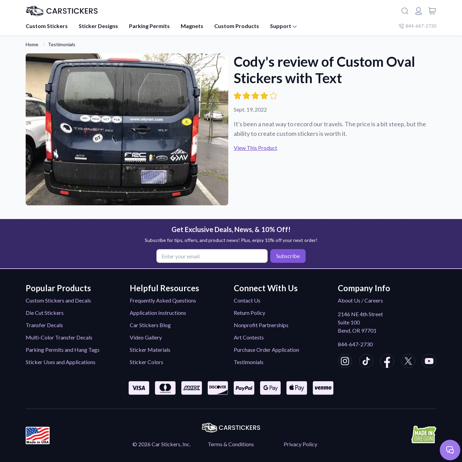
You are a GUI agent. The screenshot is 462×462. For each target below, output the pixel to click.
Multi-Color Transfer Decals (59, 337)
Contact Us (247, 300)
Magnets (192, 26)
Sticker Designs (98, 26)
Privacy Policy (300, 444)
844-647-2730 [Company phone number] (417, 26)
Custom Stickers (47, 26)
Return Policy (249, 312)
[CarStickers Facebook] (387, 362)
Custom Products (236, 26)
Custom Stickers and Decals (58, 300)
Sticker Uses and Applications (60, 362)
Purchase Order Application (266, 349)
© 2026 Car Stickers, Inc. (161, 444)
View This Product (255, 147)
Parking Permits (149, 26)
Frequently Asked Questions (163, 300)
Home (32, 44)
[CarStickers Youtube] (429, 362)
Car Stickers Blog (150, 325)
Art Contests (249, 337)
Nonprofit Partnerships (261, 325)
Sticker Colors (146, 362)
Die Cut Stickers (45, 312)
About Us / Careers (360, 300)
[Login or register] (418, 11)
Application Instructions (158, 312)
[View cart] (432, 11)
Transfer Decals (44, 325)
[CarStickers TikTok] (366, 362)
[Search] (405, 11)
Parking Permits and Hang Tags (63, 349)
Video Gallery (146, 337)
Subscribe (288, 256)
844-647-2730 (355, 344)
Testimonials (61, 44)
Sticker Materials (150, 349)
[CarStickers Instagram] (345, 362)
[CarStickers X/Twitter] (408, 362)
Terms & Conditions (231, 444)
